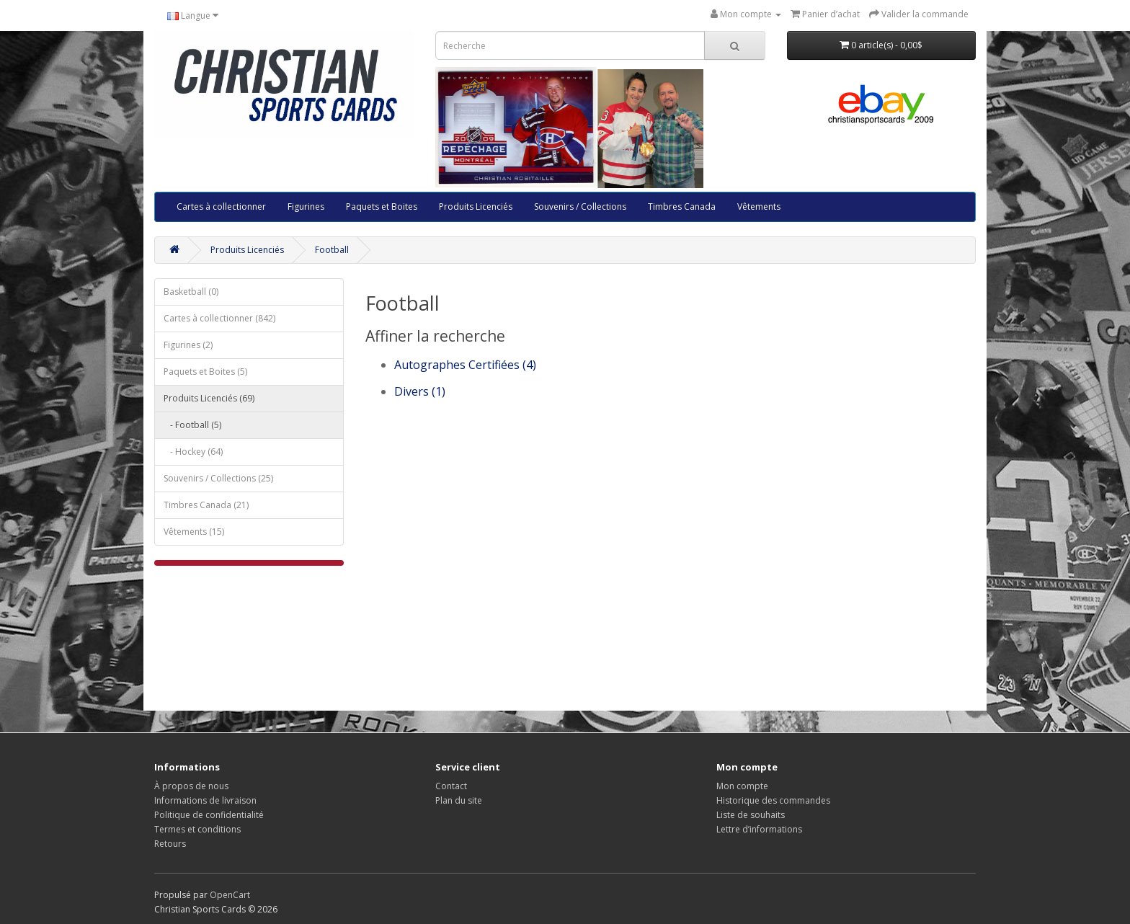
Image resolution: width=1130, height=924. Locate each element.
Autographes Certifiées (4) (465, 365)
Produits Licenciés (475, 206)
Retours (170, 844)
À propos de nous (191, 786)
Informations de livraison (205, 800)
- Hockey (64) (193, 451)
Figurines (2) (188, 345)
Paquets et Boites (381, 206)
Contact (451, 786)
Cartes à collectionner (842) (219, 318)
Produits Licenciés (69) (209, 398)
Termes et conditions (197, 829)
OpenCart (230, 895)
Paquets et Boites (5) (205, 371)
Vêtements (758, 206)
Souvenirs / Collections (580, 206)
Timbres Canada (682, 206)
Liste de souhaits (750, 815)
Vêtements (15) (194, 531)
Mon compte (742, 786)
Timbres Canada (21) (206, 505)
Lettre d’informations (759, 829)
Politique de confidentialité (209, 815)
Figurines (306, 206)
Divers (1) (419, 391)
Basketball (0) (191, 291)
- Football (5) (192, 425)
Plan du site (458, 800)
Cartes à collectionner (221, 206)
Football (332, 250)
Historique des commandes (773, 800)
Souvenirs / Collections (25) (218, 478)
